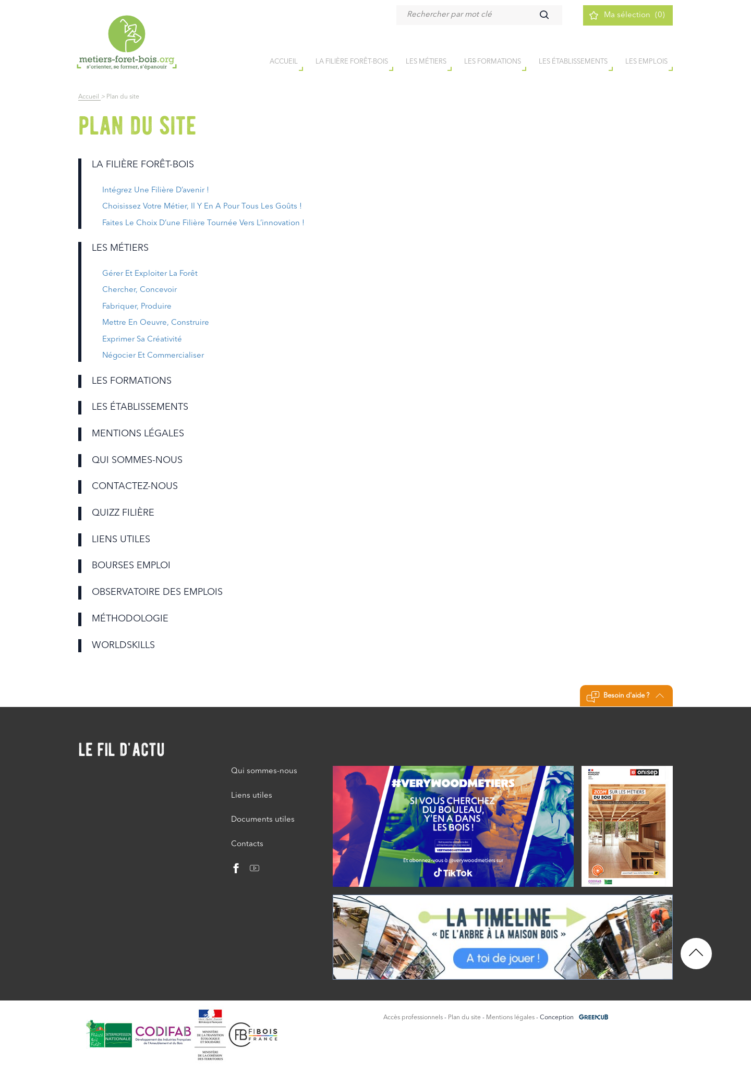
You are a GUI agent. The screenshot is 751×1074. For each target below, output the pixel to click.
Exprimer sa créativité (142, 340)
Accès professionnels (413, 1018)
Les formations (492, 61)
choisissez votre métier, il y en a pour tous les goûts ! (202, 207)
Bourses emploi (131, 565)
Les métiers (426, 61)
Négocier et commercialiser (153, 356)
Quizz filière (123, 513)
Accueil (89, 97)
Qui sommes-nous (137, 460)
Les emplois (646, 61)
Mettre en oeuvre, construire (155, 323)
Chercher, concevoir (139, 290)
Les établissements (573, 61)
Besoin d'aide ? (625, 697)
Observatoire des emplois (157, 592)
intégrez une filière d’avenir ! (155, 190)
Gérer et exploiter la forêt (150, 274)
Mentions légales (138, 433)
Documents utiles (263, 820)
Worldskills (123, 645)
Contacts (247, 844)
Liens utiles (121, 539)
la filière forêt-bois (352, 61)
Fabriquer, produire (137, 307)
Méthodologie (130, 619)
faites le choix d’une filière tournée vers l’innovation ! (203, 223)
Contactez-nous (135, 486)
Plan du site (464, 1018)
